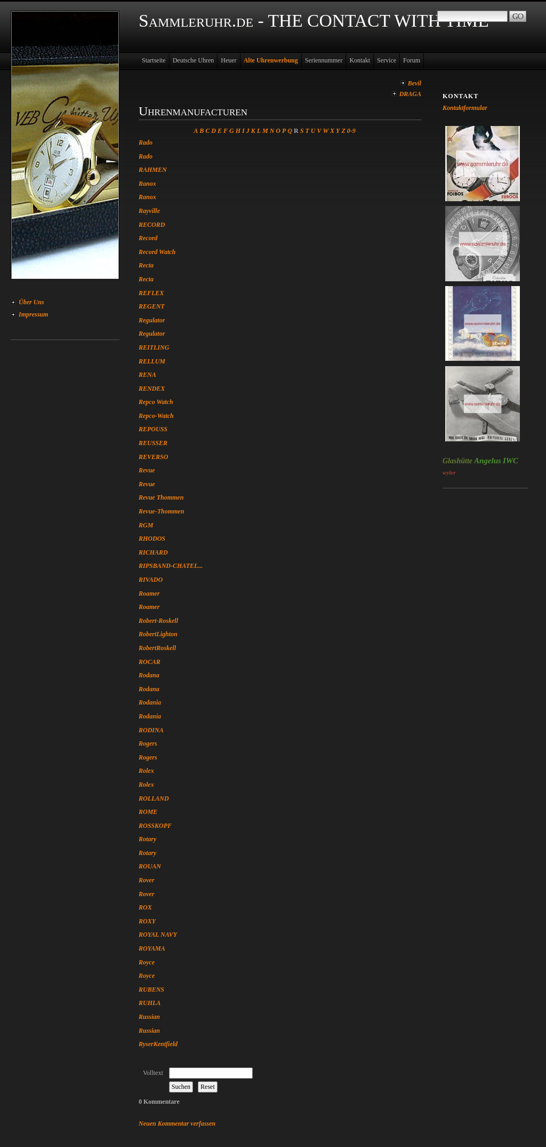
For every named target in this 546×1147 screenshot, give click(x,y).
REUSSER (153, 443)
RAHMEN (153, 169)
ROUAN (150, 866)
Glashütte (457, 461)
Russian (149, 1017)
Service (386, 60)
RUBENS (151, 989)
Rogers (148, 743)
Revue (147, 470)
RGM (146, 525)
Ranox (147, 183)
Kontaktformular (465, 108)
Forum (411, 60)
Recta (146, 265)
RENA (147, 374)
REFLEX (151, 293)
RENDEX (152, 388)
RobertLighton (158, 634)
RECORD (152, 224)
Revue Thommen (161, 497)
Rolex (146, 770)
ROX (145, 907)
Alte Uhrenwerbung (271, 60)
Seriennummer (324, 60)
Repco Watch (156, 402)
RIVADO (151, 579)
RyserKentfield (158, 1044)
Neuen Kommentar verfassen (177, 1123)
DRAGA (410, 94)
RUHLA (149, 1003)
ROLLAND (154, 798)
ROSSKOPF (155, 825)
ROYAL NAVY (158, 934)
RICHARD (153, 552)
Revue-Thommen (161, 511)
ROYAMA (152, 948)
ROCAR (149, 662)
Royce (147, 962)
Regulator (152, 320)
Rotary (147, 839)
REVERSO (153, 457)
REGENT (152, 306)
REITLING (154, 347)
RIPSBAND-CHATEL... (171, 565)
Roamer (149, 593)
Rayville (149, 211)
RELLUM (152, 361)
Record (148, 238)
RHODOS (152, 538)
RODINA (151, 730)
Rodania (150, 702)
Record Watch (157, 252)
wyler (449, 472)
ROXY (147, 921)
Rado (145, 142)
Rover (146, 880)
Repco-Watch (156, 416)
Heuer (228, 60)
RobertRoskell (157, 648)
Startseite (154, 60)
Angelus (487, 460)
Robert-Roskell (158, 620)
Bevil (414, 83)
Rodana (149, 675)
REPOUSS (153, 429)
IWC (510, 460)
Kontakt (359, 60)
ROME (148, 812)
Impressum (33, 314)
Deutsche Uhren (193, 60)
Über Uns (31, 302)
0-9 (351, 131)
